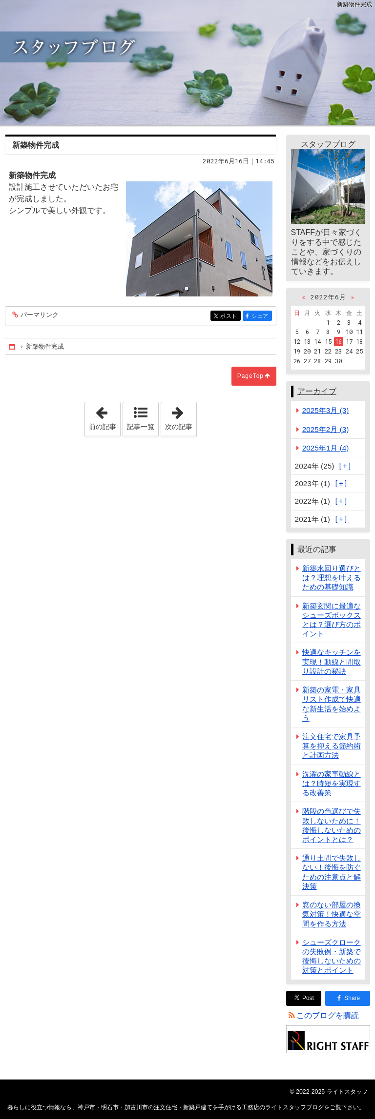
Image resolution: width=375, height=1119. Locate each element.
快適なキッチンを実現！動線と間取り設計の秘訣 (331, 661)
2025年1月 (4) (325, 448)
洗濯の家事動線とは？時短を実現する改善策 (331, 783)
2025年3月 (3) (325, 410)
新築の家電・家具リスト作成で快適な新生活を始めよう (331, 704)
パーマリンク (39, 315)
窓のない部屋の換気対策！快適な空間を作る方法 (331, 914)
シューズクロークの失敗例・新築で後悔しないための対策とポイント (331, 956)
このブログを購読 (327, 1015)
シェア (261, 317)
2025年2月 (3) (325, 429)
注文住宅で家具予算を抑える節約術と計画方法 (331, 745)
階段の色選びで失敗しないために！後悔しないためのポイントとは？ (331, 825)
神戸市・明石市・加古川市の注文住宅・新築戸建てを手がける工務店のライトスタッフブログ (187, 62)
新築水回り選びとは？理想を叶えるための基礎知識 (331, 577)
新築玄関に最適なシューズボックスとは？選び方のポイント (331, 620)
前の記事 (104, 416)
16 (338, 341)
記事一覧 (140, 427)
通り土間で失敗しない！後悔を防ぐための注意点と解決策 (331, 872)
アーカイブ (316, 391)
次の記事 (180, 416)
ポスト (230, 317)
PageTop (250, 376)
